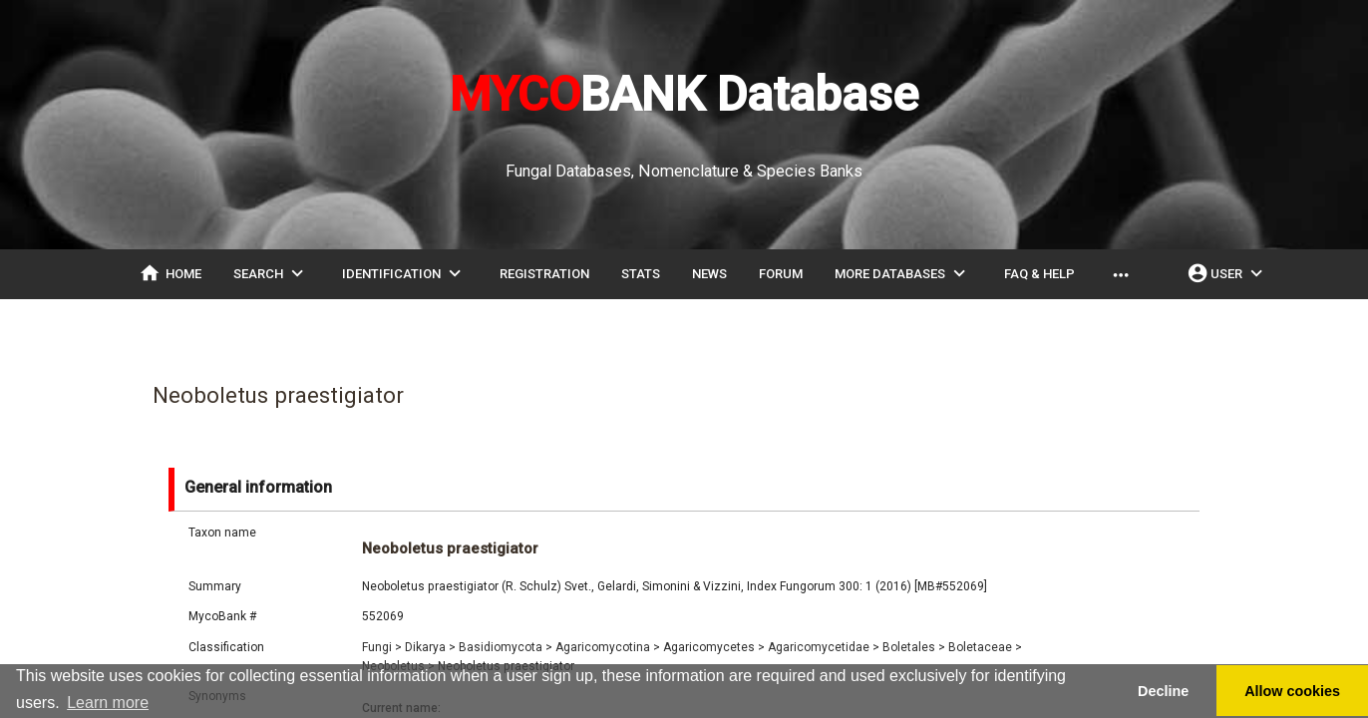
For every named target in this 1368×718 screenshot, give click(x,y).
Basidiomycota (505, 647)
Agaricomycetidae (823, 647)
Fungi (382, 647)
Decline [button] (1163, 691)
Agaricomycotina (607, 647)
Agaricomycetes (714, 647)
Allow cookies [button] (1292, 691)
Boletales (913, 647)
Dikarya (430, 647)
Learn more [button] (108, 702)
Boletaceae (985, 647)
